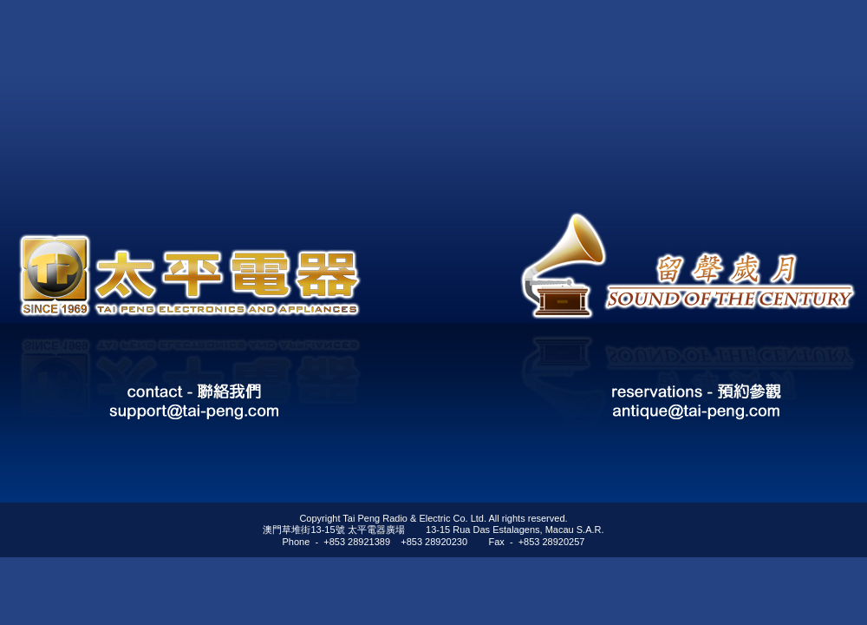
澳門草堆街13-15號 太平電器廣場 (333, 529)
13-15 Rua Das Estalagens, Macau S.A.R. (514, 529)
